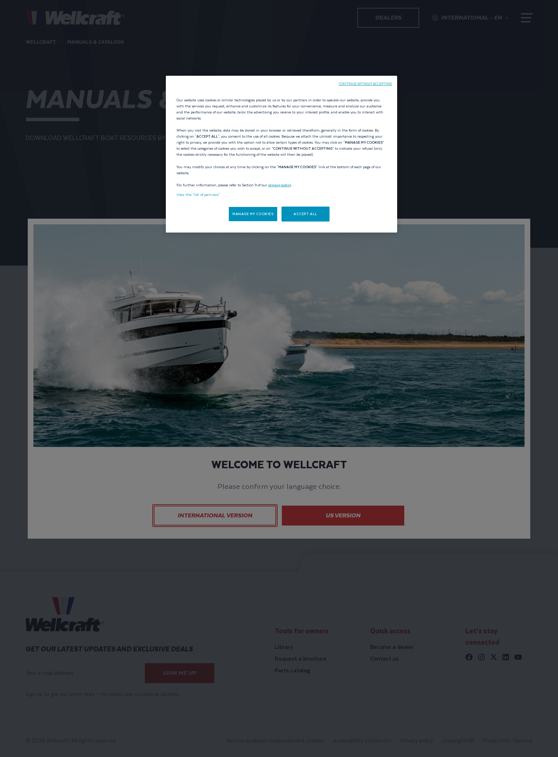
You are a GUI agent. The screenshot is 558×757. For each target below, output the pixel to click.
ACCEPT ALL (305, 214)
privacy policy (279, 185)
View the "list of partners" (198, 195)
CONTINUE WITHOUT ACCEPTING (365, 84)
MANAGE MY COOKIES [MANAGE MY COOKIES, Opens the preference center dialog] (253, 214)
